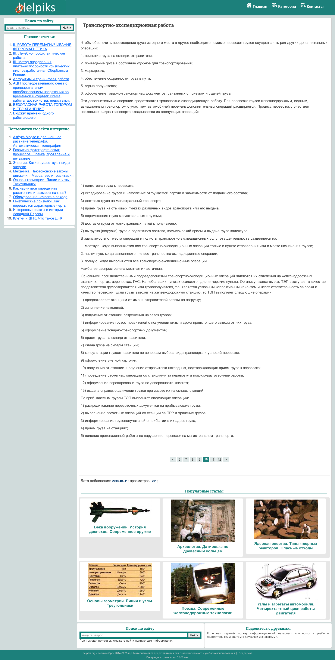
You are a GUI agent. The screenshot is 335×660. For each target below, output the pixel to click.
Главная (260, 6)
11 (212, 459)
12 (219, 459)
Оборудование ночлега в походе (40, 197)
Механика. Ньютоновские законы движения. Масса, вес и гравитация (43, 173)
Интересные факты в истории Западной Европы (38, 212)
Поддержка (245, 653)
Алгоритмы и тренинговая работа (41, 79)
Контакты (315, 6)
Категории (287, 6)
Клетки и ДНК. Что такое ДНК (37, 218)
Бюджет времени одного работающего (33, 115)
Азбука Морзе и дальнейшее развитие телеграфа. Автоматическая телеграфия (37, 141)
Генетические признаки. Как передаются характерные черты (39, 203)
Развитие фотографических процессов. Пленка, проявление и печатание (41, 154)
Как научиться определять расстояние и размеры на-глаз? (39, 190)
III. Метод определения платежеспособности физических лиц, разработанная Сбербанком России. (41, 68)
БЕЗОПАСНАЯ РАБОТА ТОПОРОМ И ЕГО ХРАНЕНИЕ (42, 107)
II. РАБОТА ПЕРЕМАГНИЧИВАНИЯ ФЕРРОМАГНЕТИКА (42, 47)
